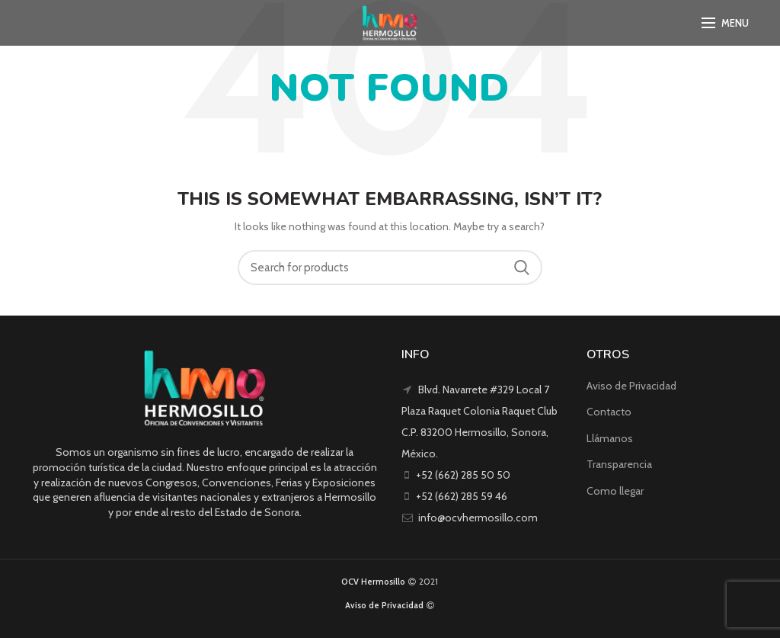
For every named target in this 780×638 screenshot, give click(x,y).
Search (522, 267)
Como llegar (615, 491)
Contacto (609, 411)
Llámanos (610, 438)
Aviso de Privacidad (631, 386)
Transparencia (619, 464)
